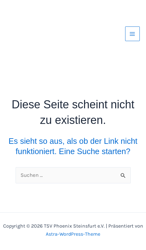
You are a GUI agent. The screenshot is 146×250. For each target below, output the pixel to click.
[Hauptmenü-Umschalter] (132, 33)
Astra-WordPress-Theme (73, 234)
